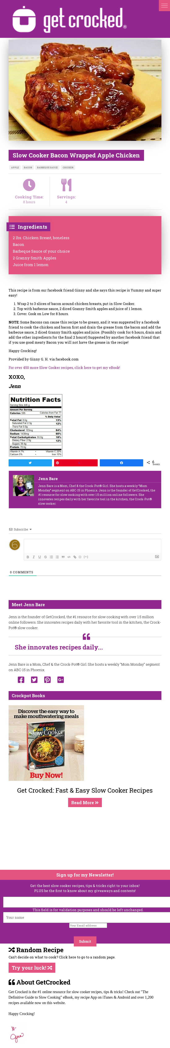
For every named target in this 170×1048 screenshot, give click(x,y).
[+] (86, 556)
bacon (28, 167)
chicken (68, 167)
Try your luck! (32, 968)
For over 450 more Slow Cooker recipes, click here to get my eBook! (64, 367)
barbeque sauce (47, 167)
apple (15, 167)
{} (80, 556)
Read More (85, 802)
